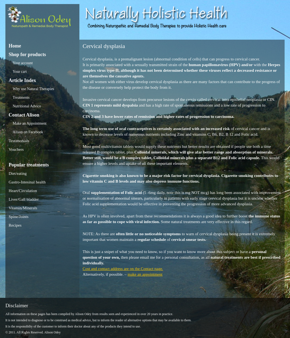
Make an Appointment (29, 123)
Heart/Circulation (23, 191)
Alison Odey (42, 18)
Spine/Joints (18, 216)
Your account (23, 63)
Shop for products (27, 54)
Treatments (21, 97)
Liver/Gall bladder (24, 199)
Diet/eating (18, 173)
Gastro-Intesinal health (27, 182)
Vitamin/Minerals (23, 208)
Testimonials (19, 141)
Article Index (22, 80)
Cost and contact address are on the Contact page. (123, 269)
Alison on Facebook (28, 132)
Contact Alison (24, 115)
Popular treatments (29, 165)
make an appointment (145, 274)
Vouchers (16, 149)
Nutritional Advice (27, 106)
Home (15, 46)
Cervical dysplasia (104, 46)
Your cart (20, 72)
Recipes (15, 225)
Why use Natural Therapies (33, 89)
